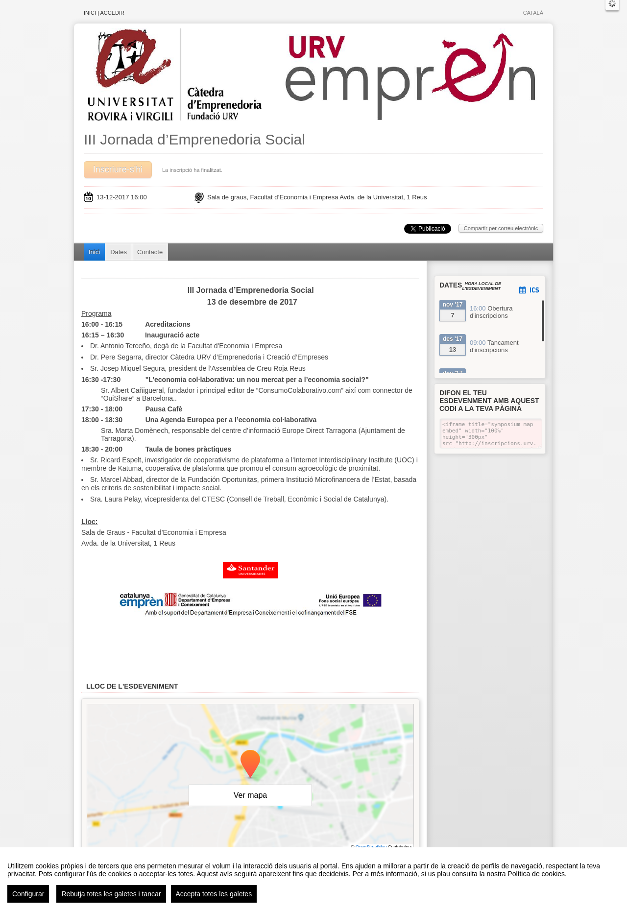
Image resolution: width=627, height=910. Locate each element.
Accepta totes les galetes (214, 895)
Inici (90, 13)
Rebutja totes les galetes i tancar (111, 895)
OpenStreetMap (371, 846)
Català (533, 13)
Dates (118, 252)
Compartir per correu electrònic (501, 228)
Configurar (28, 895)
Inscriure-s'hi (118, 169)
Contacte (150, 252)
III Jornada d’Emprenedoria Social (194, 139)
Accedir (112, 13)
